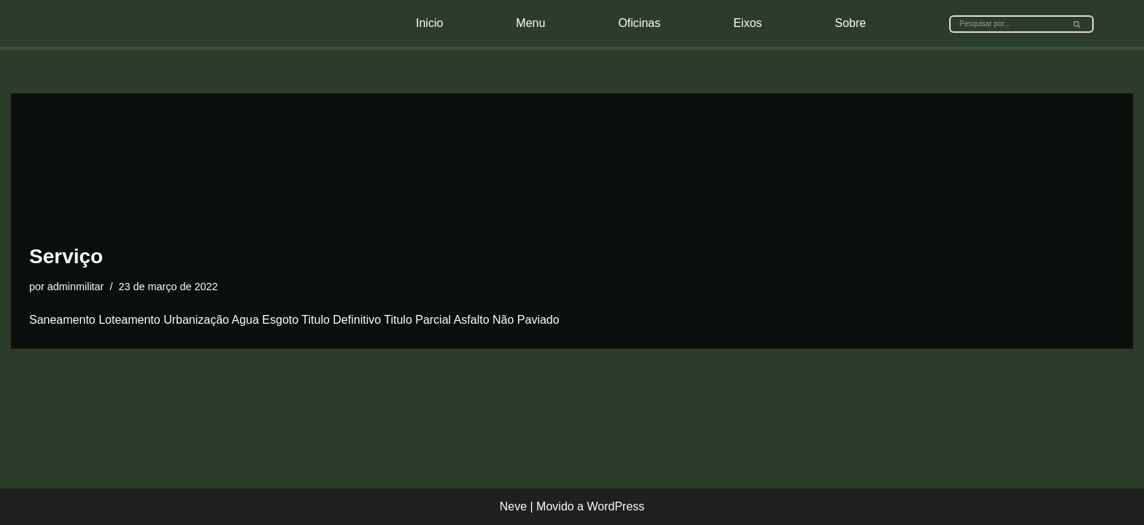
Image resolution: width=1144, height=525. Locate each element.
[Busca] (1005, 24)
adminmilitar (75, 286)
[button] (1077, 24)
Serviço (66, 256)
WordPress (615, 506)
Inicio (429, 23)
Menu (530, 23)
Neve (513, 506)
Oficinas (639, 23)
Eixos (747, 23)
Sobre (850, 23)
